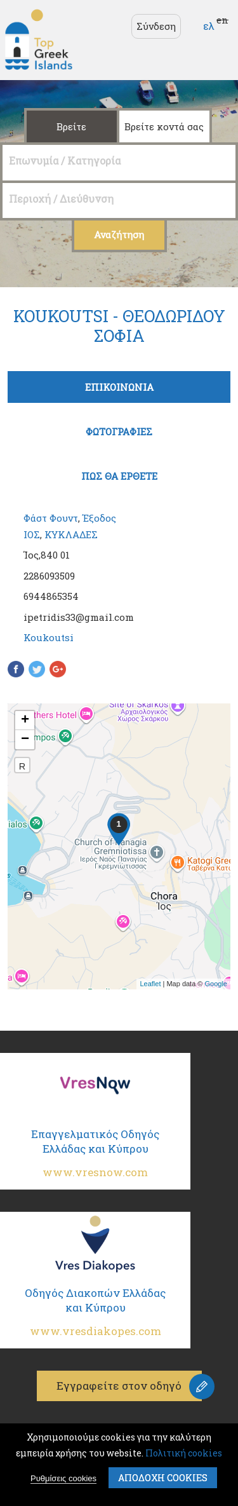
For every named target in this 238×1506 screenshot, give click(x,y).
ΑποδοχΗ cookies (163, 1478)
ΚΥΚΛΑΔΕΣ (71, 534)
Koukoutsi (48, 637)
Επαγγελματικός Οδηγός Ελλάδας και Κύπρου (95, 1158)
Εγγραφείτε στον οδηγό (119, 1385)
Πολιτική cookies (183, 1453)
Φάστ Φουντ (50, 518)
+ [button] (25, 720)
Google (216, 983)
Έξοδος (99, 518)
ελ (209, 25)
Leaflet (150, 983)
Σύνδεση (156, 26)
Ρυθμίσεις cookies (63, 1478)
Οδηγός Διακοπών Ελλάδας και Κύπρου (95, 1317)
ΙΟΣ (31, 534)
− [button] (25, 739)
